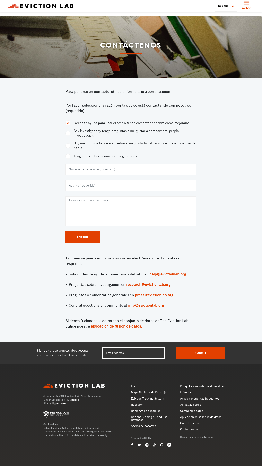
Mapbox (74, 400)
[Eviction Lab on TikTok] (154, 445)
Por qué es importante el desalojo (202, 386)
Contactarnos (189, 429)
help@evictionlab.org (167, 274)
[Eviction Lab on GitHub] (161, 445)
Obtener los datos (191, 411)
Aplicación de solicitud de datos (200, 417)
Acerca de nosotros (143, 426)
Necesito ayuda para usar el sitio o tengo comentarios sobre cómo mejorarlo (131, 123)
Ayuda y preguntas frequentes (199, 398)
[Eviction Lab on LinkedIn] (169, 445)
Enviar (82, 237)
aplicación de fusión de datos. (116, 326)
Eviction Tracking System (147, 398)
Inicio (134, 386)
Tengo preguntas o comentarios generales (105, 156)
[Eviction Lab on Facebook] (132, 445)
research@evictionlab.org (148, 285)
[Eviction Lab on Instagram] (147, 445)
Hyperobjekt (59, 403)
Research (137, 404)
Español (226, 8)
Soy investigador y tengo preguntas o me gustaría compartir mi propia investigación (126, 133)
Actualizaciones (190, 404)
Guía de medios (190, 423)
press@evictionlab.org (154, 295)
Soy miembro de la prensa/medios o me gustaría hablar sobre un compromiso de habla (135, 146)
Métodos (186, 392)
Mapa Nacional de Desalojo (149, 392)
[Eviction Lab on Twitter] (139, 445)
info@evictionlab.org (146, 305)
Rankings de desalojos (145, 411)
